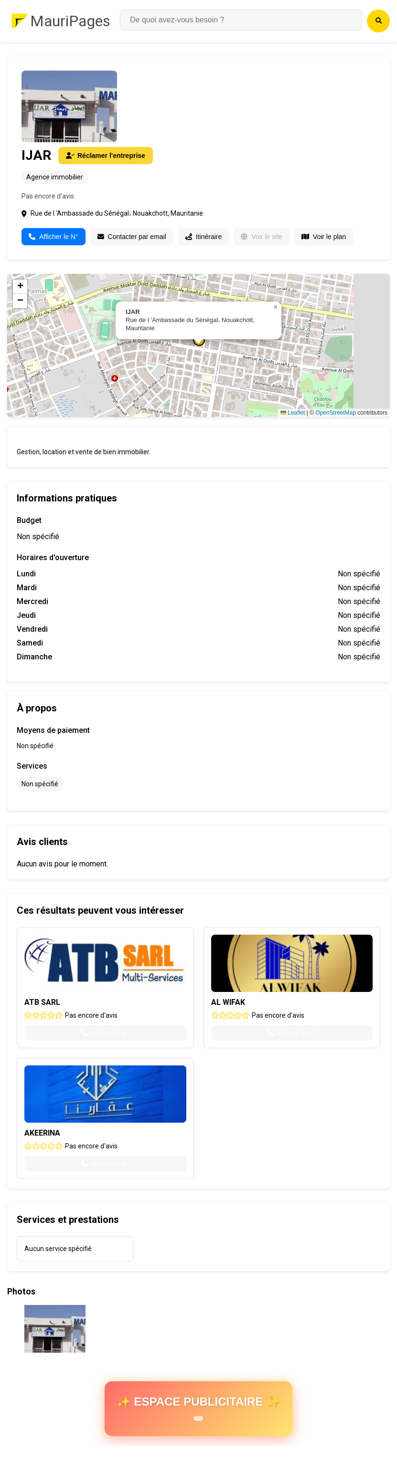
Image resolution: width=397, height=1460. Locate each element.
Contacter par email (131, 236)
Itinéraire (203, 236)
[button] (275, 307)
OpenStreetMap (335, 412)
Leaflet (292, 412)
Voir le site (261, 236)
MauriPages (70, 21)
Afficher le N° (53, 236)
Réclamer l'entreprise (105, 155)
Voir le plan (323, 236)
